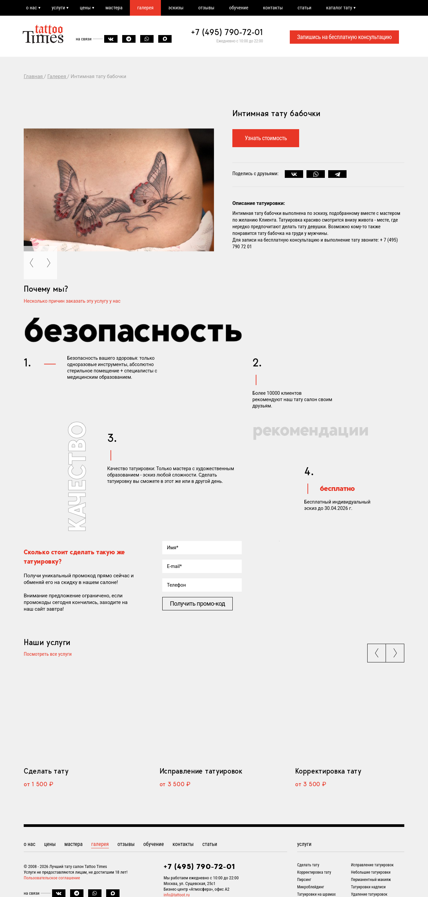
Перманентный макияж (371, 879)
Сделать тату (46, 771)
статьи (304, 8)
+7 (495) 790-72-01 (227, 32)
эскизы (176, 8)
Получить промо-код (197, 603)
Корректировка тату (328, 771)
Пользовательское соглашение (52, 877)
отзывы (206, 8)
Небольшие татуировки (370, 872)
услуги (58, 8)
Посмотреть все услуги (48, 654)
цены (85, 8)
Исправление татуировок (201, 771)
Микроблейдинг (310, 887)
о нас (31, 8)
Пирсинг (304, 879)
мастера (114, 8)
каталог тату (339, 8)
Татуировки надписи (368, 887)
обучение (238, 8)
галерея (145, 8)
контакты (273, 8)
